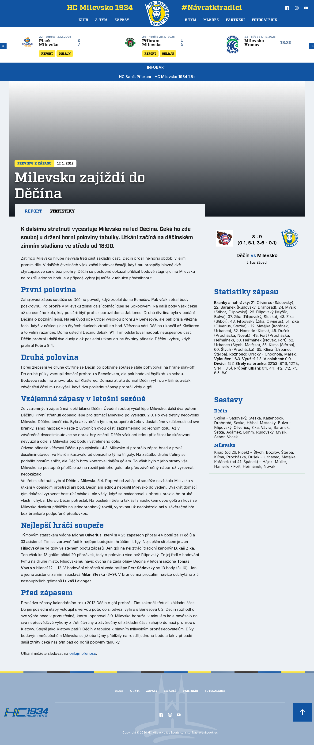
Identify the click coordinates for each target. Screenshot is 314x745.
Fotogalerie (264, 20)
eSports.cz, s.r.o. (180, 732)
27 (79, 43)
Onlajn (65, 54)
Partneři (235, 20)
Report (47, 54)
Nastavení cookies (205, 732)
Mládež (170, 691)
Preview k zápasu (34, 163)
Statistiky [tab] (62, 211)
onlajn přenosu (82, 653)
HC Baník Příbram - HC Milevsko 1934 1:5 (156, 76)
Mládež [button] (211, 20)
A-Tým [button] (101, 20)
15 (182, 43)
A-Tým (135, 691)
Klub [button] (83, 20)
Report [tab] (33, 211)
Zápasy (152, 691)
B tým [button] (190, 20)
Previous (2, 46)
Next (311, 46)
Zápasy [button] (121, 20)
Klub (119, 691)
